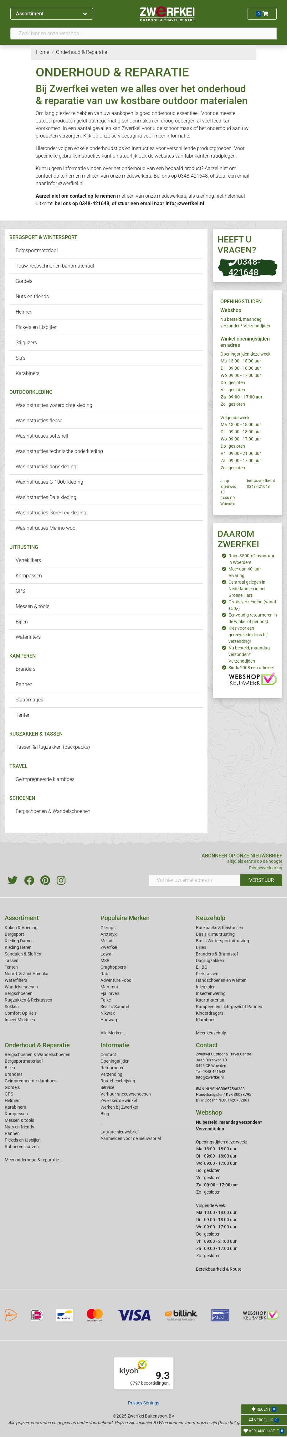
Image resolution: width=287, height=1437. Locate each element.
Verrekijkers (28, 560)
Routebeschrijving (117, 1080)
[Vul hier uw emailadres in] (194, 880)
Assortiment (51, 13)
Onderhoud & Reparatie (37, 1045)
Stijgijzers (26, 343)
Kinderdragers (209, 1013)
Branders (25, 669)
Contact (108, 1054)
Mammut (109, 986)
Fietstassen (207, 973)
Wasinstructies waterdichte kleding (54, 405)
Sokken (12, 1006)
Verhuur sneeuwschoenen (125, 1093)
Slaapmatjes (29, 700)
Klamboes (205, 1019)
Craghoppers (113, 967)
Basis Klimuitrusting (215, 934)
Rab (104, 973)
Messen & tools (32, 606)
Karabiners (27, 373)
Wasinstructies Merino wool (46, 528)
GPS (20, 591)
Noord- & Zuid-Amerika (27, 973)
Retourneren (112, 1067)
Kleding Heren (18, 947)
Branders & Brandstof (217, 953)
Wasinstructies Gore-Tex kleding (51, 513)
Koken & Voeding (21, 927)
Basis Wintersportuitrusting (222, 940)
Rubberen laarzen (22, 1146)
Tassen (11, 960)
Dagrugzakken (210, 960)
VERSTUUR (261, 880)
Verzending (111, 1074)
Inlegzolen (206, 986)
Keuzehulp (210, 918)
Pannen (24, 684)
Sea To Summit (114, 1006)
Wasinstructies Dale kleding (46, 497)
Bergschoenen (19, 993)
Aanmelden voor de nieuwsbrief (130, 1138)
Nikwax (107, 1013)
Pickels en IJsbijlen (37, 327)
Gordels (24, 281)
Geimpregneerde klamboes (45, 779)
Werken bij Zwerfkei (119, 1107)
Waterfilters (28, 637)
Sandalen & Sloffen (23, 953)
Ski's (20, 358)
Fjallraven (109, 993)
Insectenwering (211, 993)
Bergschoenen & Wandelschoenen (53, 811)
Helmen (24, 312)
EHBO (202, 967)
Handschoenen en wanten (221, 980)
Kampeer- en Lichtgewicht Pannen (229, 1006)
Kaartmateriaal (210, 999)
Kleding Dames (19, 940)
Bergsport (14, 934)
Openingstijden (115, 1061)
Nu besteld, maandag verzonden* (249, 654)
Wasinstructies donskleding (46, 467)
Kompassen (29, 576)
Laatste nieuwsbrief (119, 1131)
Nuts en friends (32, 296)
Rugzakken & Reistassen (28, 999)
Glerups (107, 927)
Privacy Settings (143, 1402)
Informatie (115, 1045)
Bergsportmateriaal (37, 250)
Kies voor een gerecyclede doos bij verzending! (247, 635)
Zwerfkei (108, 947)
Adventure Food (115, 980)
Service (107, 1087)
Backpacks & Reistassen (219, 927)
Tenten (23, 715)
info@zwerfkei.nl (185, 203)
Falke (105, 999)
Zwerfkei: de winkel (118, 1100)
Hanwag (108, 1019)
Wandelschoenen (21, 986)
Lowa (105, 953)
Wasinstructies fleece (39, 421)
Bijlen (22, 622)
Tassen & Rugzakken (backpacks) (53, 747)
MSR (105, 960)
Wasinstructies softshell (42, 436)
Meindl (106, 940)
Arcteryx (108, 934)
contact (78, 196)
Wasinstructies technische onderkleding (59, 451)
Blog (104, 1113)
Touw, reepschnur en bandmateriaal (55, 266)
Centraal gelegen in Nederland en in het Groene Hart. (247, 589)
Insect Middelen (20, 1019)
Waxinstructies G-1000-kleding (49, 482)
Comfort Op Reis (21, 1013)
